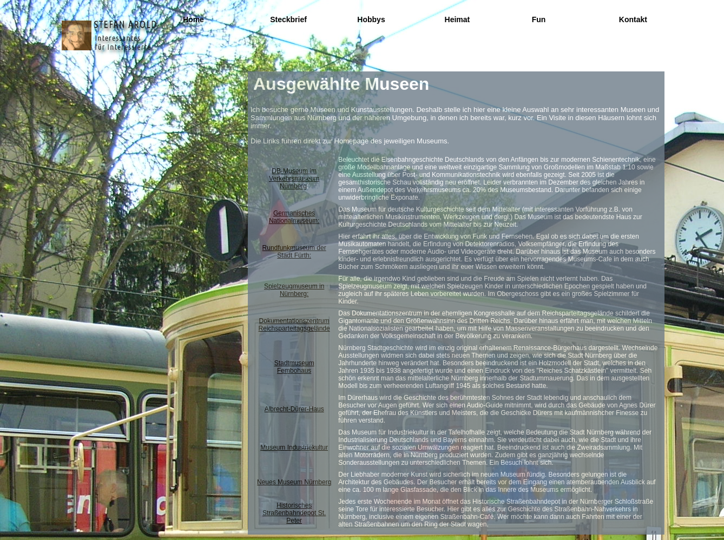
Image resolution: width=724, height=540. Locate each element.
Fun (539, 19)
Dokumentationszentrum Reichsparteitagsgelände (294, 324)
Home (193, 19)
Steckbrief (288, 19)
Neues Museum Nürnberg (294, 482)
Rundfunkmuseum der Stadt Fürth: (294, 251)
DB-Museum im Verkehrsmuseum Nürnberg (294, 178)
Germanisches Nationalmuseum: (294, 217)
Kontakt (633, 19)
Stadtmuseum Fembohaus (294, 366)
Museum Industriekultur (294, 447)
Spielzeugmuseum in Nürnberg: (294, 290)
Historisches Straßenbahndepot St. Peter (294, 513)
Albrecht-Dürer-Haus (294, 409)
